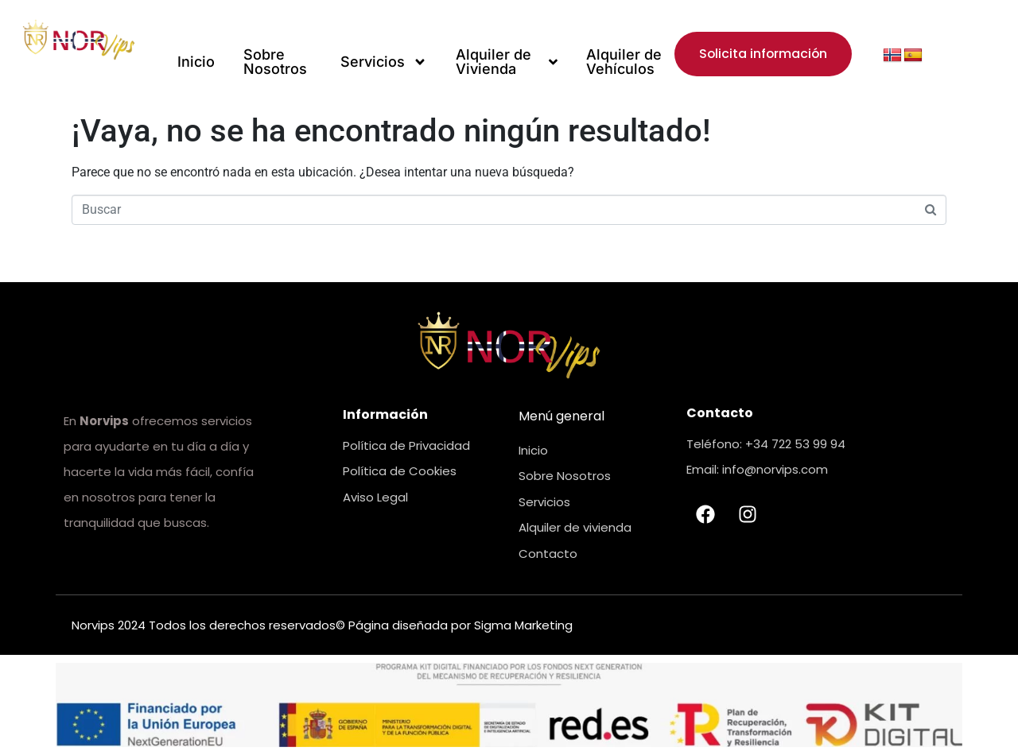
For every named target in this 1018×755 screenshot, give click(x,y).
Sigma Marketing (523, 625)
